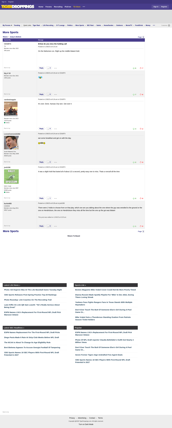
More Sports (79, 25)
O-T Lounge (60, 25)
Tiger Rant (36, 25)
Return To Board (74, 236)
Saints (99, 25)
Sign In (4, 2)
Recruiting (58, 7)
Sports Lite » (80, 285)
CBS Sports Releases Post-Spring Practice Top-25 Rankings (30, 295)
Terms (100, 418)
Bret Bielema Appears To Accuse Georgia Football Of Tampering (32, 347)
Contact (92, 418)
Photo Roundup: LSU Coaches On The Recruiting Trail (28, 300)
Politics (70, 25)
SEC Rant (90, 25)
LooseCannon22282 (12, 134)
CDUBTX (7, 44)
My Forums (7, 25)
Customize (164, 25)
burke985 (7, 204)
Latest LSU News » (12, 285)
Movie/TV (129, 25)
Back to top (7, 67)
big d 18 (7, 73)
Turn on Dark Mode (86, 424)
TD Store (76, 7)
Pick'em (68, 7)
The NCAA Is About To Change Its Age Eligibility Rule (27, 342)
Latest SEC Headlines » (14, 328)
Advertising (82, 418)
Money (148, 25)
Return (5, 37)
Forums (49, 7)
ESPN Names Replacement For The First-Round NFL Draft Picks (32, 332)
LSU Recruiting (48, 25)
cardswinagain (10, 100)
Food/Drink (139, 25)
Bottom (18, 37)
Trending (17, 25)
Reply (42, 68)
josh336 (7, 167)
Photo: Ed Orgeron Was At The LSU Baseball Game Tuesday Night (33, 290)
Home (41, 7)
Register (11, 2)
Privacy (72, 418)
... (84, 6)
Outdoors (119, 25)
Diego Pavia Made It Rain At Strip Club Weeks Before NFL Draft (31, 337)
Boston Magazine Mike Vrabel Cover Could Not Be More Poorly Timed (105, 290)
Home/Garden (108, 25)
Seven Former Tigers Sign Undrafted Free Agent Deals (99, 355)
